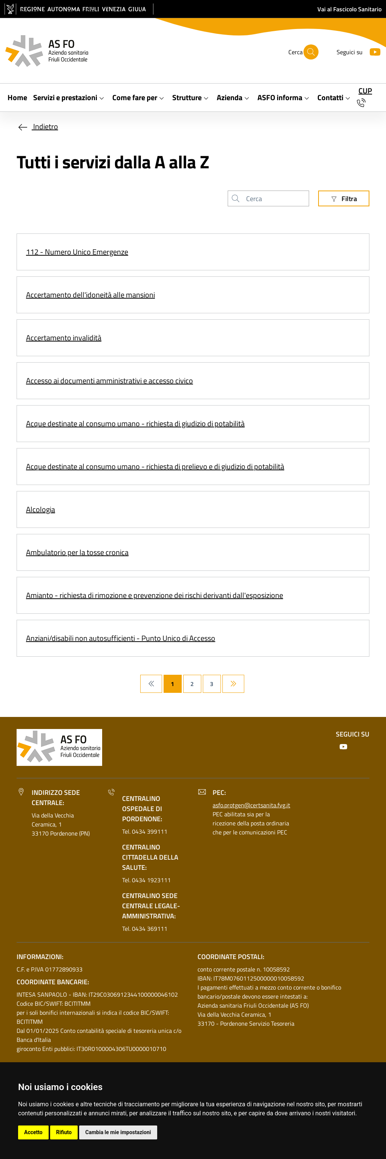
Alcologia (40, 509)
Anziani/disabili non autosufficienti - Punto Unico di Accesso (120, 638)
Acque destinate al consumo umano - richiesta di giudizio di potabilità (135, 423)
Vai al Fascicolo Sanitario (349, 9)
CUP (365, 90)
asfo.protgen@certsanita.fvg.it (251, 805)
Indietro (37, 126)
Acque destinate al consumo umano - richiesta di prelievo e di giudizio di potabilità (155, 466)
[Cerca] (311, 51)
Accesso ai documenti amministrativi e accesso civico (109, 380)
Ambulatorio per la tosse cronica (77, 552)
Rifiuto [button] (64, 1132)
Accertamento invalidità (63, 337)
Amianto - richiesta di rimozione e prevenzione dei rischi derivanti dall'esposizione (154, 595)
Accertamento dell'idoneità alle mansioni (90, 294)
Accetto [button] (33, 1132)
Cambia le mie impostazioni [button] (118, 1132)
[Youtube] (372, 51)
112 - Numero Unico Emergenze (77, 252)
